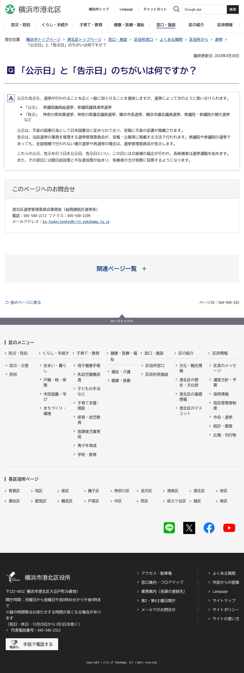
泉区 (65, 491)
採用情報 (221, 394)
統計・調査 (222, 426)
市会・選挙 (222, 417)
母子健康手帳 (88, 365)
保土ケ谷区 (176, 501)
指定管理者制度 (224, 405)
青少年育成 (87, 445)
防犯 (13, 374)
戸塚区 (93, 501)
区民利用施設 (156, 374)
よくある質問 (171, 39)
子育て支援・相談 (88, 405)
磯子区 (93, 491)
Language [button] (126, 9)
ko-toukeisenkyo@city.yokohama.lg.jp (76, 221)
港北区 (199, 491)
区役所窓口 (143, 39)
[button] (122, 268)
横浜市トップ (99, 9)
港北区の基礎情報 (190, 396)
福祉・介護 (121, 372)
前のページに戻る (25, 302)
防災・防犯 (18, 353)
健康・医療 (121, 380)
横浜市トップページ (43, 39)
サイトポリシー (226, 610)
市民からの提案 (226, 582)
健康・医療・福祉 (124, 356)
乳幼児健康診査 (88, 376)
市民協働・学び (55, 396)
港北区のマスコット (190, 410)
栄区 (224, 491)
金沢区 (146, 491)
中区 (118, 501)
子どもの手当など (88, 391)
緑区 (197, 501)
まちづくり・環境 (55, 410)
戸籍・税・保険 (55, 382)
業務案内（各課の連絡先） (164, 591)
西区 (144, 501)
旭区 (39, 491)
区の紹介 (186, 353)
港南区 (172, 491)
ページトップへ (122, 321)
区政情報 (220, 353)
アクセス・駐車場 (156, 573)
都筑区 (40, 501)
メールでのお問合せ (158, 610)
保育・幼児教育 (88, 419)
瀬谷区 (14, 501)
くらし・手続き (56, 353)
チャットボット (155, 9)
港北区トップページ (84, 39)
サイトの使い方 (226, 619)
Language (220, 591)
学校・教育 (87, 454)
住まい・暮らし (55, 368)
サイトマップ (224, 601)
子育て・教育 (87, 353)
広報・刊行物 (224, 435)
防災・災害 (19, 365)
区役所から (198, 39)
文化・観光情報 (190, 368)
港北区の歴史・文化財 (188, 382)
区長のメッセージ (224, 368)
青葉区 (14, 491)
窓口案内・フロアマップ (162, 582)
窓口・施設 (117, 39)
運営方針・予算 (224, 382)
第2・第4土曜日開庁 (158, 601)
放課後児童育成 (88, 434)
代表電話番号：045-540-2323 (36, 630)
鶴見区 (67, 501)
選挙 (219, 39)
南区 (224, 501)
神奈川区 (122, 491)
